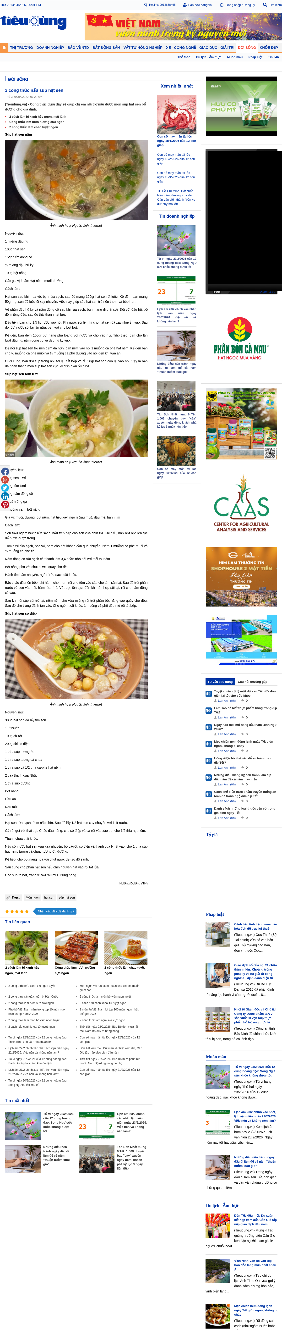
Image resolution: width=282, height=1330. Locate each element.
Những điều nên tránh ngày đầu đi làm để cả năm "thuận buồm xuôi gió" (56, 1155)
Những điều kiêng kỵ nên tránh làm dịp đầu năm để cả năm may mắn (242, 777)
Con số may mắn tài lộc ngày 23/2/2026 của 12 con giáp (176, 473)
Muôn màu (216, 1056)
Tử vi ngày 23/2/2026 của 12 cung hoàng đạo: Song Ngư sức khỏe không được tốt (58, 1122)
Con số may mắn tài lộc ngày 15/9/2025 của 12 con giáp (176, 177)
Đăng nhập (233, 5)
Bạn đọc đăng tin (200, 5)
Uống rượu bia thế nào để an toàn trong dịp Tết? (243, 760)
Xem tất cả (267, 291)
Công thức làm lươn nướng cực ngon (36, 122)
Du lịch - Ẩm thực (222, 1205)
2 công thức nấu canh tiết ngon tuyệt (31, 986)
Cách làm (12, 289)
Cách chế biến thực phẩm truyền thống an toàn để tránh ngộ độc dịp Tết (245, 794)
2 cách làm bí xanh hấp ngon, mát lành (37, 116)
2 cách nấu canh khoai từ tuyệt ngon (103, 1003)
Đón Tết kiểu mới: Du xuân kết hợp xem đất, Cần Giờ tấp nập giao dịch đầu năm (255, 1220)
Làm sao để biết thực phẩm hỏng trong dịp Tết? (245, 710)
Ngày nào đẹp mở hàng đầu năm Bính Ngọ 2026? (245, 727)
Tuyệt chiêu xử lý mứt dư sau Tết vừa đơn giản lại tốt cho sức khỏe (245, 693)
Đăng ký (249, 5)
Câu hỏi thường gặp (252, 682)
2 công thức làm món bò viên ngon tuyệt (105, 996)
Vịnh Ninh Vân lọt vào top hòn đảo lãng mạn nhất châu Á (255, 1265)
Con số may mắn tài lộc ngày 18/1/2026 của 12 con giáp (176, 141)
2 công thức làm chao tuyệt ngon (33, 127)
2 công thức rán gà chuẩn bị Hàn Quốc (33, 996)
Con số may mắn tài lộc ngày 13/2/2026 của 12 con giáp (176, 159)
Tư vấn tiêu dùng (220, 682)
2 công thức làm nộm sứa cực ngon (31, 1003)
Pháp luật (215, 914)
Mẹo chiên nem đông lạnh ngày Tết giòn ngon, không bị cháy (243, 744)
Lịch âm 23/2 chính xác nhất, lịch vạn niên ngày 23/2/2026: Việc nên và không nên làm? (132, 1122)
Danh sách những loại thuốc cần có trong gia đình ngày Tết (244, 811)
